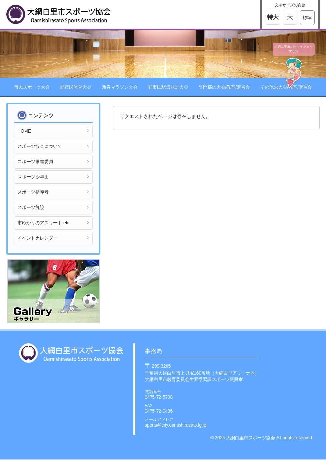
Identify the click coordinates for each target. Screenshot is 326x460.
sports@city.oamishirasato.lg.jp (175, 425)
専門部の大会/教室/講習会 (224, 87)
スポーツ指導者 (53, 192)
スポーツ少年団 (53, 176)
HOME (53, 130)
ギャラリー (53, 291)
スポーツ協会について (53, 146)
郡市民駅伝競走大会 (168, 87)
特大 (273, 17)
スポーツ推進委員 (53, 161)
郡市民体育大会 (75, 87)
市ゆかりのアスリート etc (53, 222)
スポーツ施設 (53, 207)
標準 (307, 17)
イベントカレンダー (53, 238)
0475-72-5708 (159, 396)
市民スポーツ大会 (32, 87)
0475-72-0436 (159, 410)
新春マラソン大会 (120, 87)
